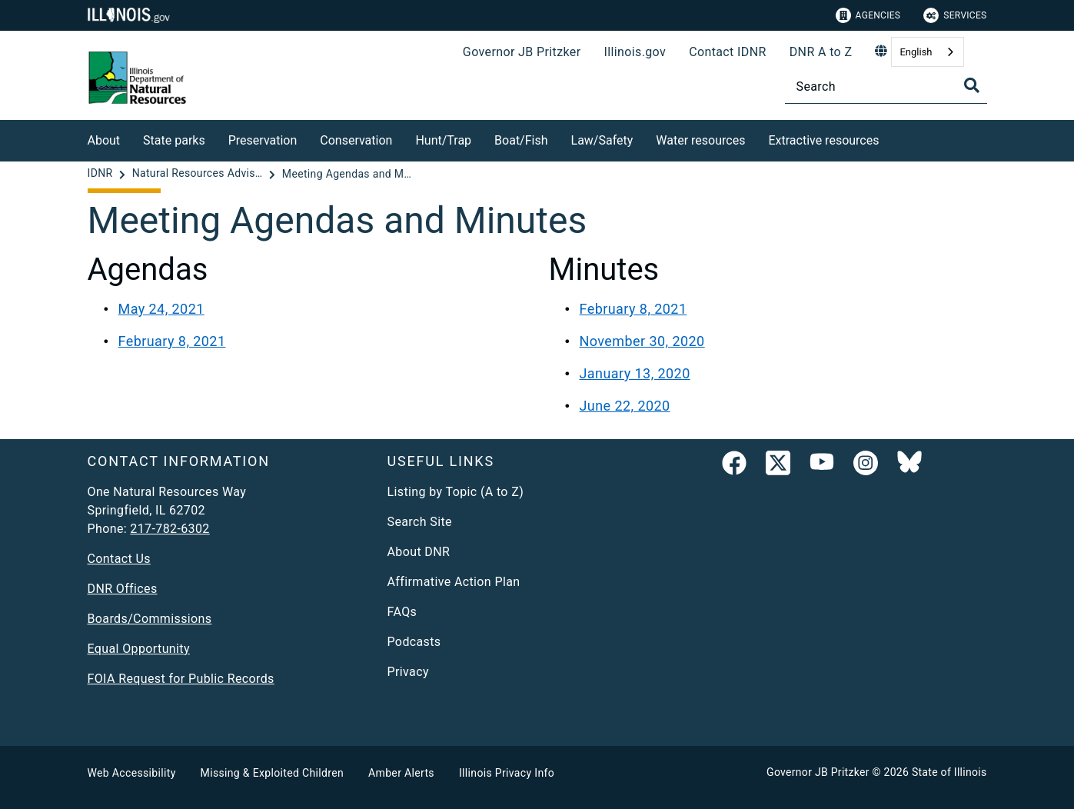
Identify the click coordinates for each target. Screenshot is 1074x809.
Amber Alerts (401, 773)
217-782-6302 (169, 528)
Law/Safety (602, 140)
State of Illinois (949, 772)
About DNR (419, 551)
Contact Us (119, 558)
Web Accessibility (132, 773)
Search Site (419, 521)
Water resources (700, 140)
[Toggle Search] (971, 85)
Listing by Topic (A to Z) (455, 491)
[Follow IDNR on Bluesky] (909, 466)
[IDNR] (102, 174)
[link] (734, 466)
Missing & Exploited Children (272, 773)
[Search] (886, 86)
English (915, 52)
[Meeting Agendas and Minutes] (347, 174)
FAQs (402, 611)
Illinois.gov (635, 52)
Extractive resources (823, 140)
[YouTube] (822, 466)
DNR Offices (123, 588)
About (104, 140)
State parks (174, 140)
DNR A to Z (821, 52)
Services (954, 15)
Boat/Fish (520, 140)
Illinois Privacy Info (506, 773)
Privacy (408, 671)
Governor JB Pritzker (522, 52)
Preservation (263, 140)
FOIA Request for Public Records (181, 678)
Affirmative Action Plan (453, 581)
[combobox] (927, 52)
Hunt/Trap (443, 140)
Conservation (356, 140)
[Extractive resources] (890, 138)
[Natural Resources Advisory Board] (199, 174)
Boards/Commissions (150, 618)
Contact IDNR (727, 52)
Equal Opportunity (139, 648)
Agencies (868, 15)
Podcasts (414, 641)
